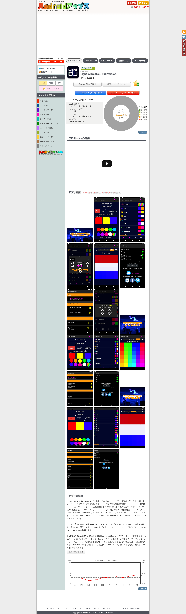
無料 (59, 83)
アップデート (140, 61)
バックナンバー (90, 61)
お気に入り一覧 (52, 88)
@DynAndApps (47, 68)
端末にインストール (116, 84)
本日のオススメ (74, 61)
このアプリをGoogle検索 (90, 92)
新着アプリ (123, 61)
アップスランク (107, 61)
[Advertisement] (93, 36)
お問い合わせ (134, 608)
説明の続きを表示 (76, 552)
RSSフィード (45, 72)
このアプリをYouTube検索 (123, 92)
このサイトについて (141, 7)
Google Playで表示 (87, 84)
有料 (51, 83)
